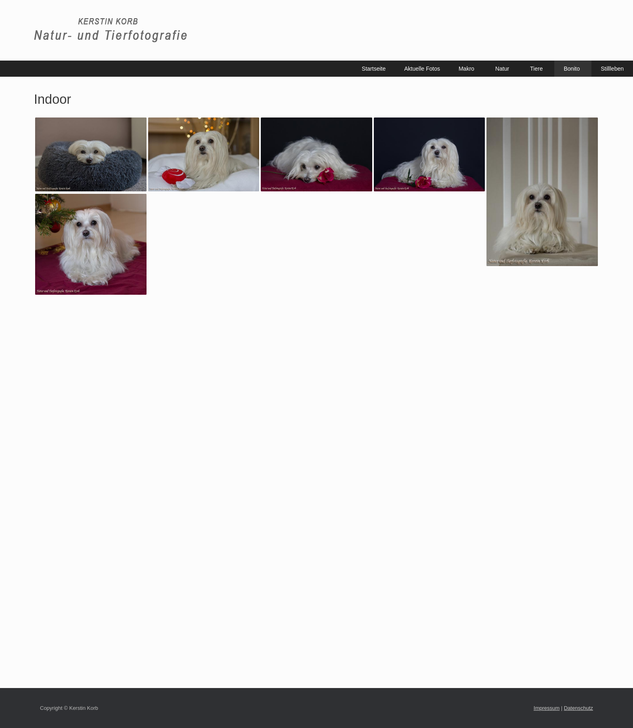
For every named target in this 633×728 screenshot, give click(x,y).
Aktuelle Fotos (422, 68)
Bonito (572, 68)
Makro (466, 68)
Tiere (536, 68)
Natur (502, 68)
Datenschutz (578, 708)
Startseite (374, 68)
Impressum (547, 708)
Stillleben (612, 68)
